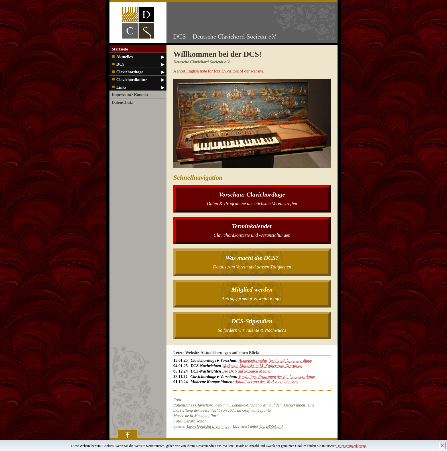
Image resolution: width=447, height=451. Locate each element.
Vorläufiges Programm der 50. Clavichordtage (277, 376)
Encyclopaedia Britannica (208, 426)
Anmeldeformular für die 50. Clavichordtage (275, 360)
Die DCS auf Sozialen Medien (246, 371)
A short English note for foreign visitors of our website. (218, 71)
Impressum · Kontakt (130, 94)
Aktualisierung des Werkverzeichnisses (266, 381)
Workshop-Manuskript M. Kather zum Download (262, 365)
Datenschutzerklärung (351, 446)
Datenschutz (122, 102)
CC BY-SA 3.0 (271, 426)
